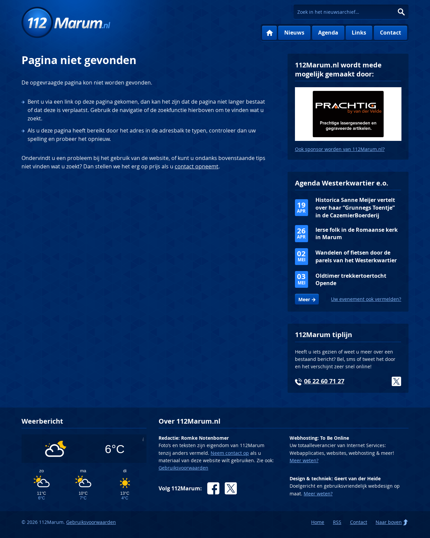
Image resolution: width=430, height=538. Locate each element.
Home (269, 33)
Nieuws (294, 32)
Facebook (213, 488)
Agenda (328, 32)
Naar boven (389, 522)
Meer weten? (304, 460)
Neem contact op (230, 453)
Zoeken (401, 12)
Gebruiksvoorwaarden (183, 468)
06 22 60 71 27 (324, 381)
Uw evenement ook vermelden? (366, 299)
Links (359, 32)
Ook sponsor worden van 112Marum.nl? (340, 149)
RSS (337, 522)
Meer (304, 299)
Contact (390, 32)
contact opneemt (196, 166)
